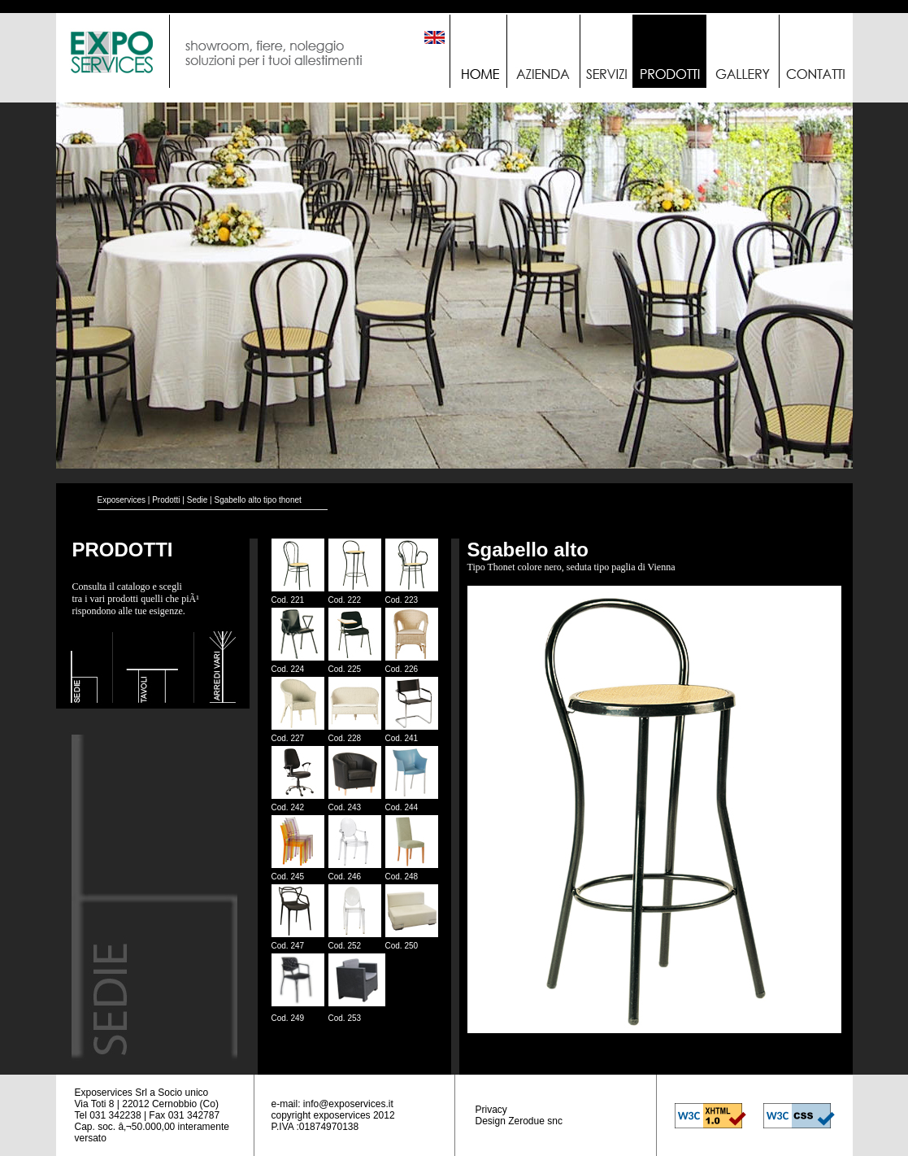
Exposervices (122, 499)
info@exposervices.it (348, 1104)
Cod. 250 (402, 945)
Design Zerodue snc (519, 1121)
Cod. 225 (345, 669)
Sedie (197, 499)
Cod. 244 (402, 807)
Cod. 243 (345, 807)
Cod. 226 (402, 669)
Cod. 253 (345, 1018)
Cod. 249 (288, 1018)
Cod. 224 (288, 669)
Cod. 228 (345, 738)
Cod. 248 (402, 876)
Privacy (491, 1109)
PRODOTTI (122, 550)
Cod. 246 (345, 876)
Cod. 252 (345, 945)
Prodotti (166, 499)
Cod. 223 (402, 599)
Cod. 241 (402, 738)
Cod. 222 (345, 599)
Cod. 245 (288, 876)
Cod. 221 (288, 599)
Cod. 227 (288, 738)
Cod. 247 (288, 945)
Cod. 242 (288, 807)
